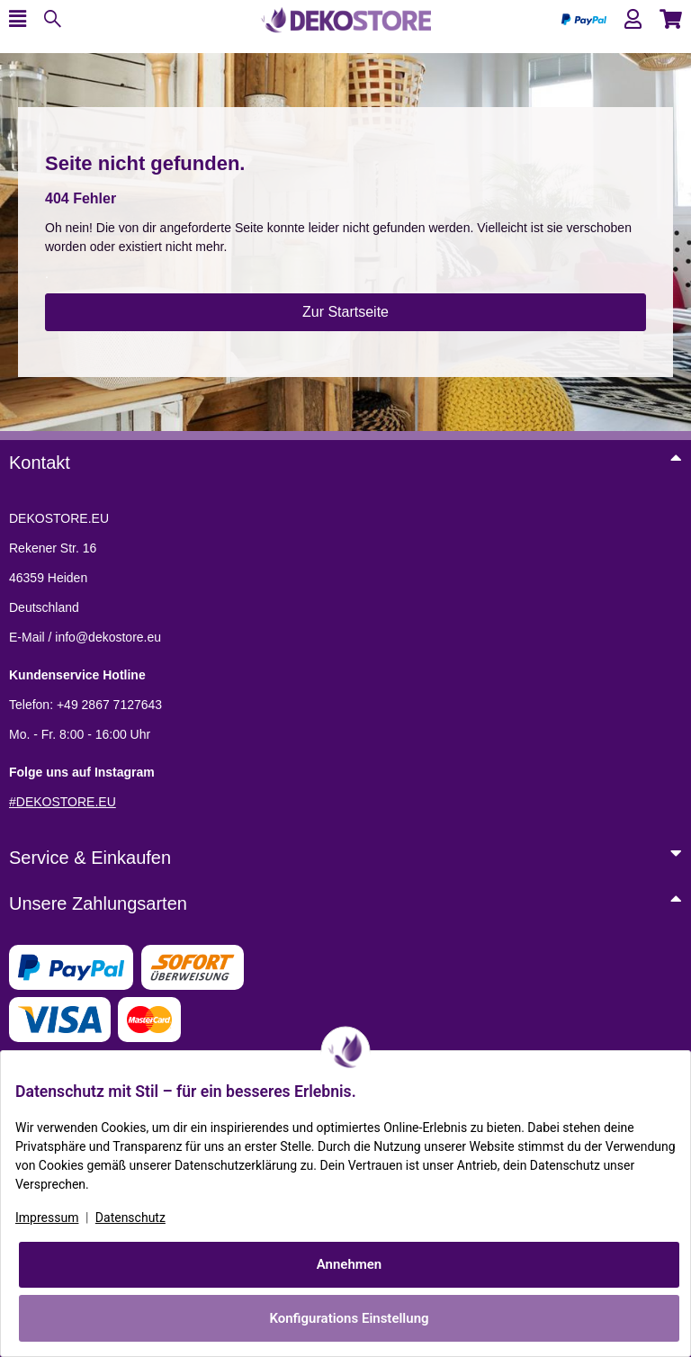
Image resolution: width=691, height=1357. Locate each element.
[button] (633, 19)
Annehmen (349, 1264)
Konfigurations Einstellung (348, 1318)
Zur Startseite (345, 311)
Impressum (46, 1217)
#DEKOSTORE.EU (62, 802)
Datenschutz (130, 1217)
